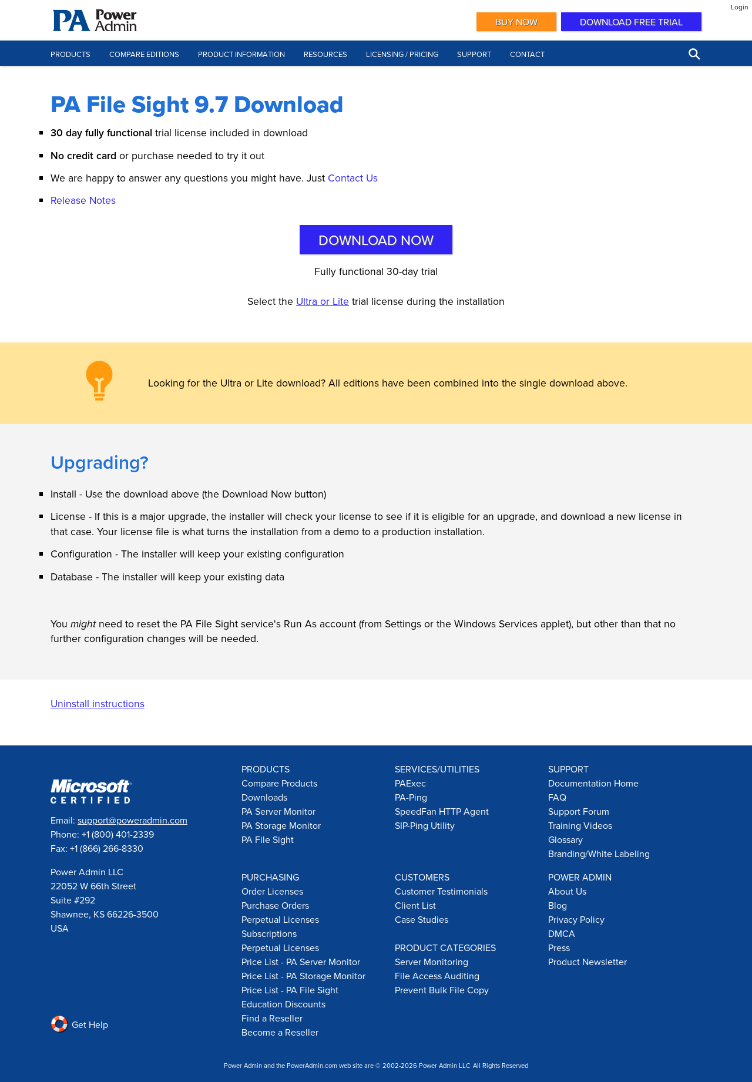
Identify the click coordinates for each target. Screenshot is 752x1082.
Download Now (376, 240)
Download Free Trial (631, 21)
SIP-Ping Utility (425, 825)
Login (739, 7)
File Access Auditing (437, 975)
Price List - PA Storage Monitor (303, 975)
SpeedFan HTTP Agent (442, 811)
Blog (557, 905)
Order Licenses (272, 891)
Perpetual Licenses (280, 919)
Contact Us (353, 177)
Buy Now (516, 21)
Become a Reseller (279, 1032)
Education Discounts (283, 1003)
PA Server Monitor (278, 811)
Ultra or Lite (322, 301)
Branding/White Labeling (599, 853)
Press (559, 947)
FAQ (557, 797)
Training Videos (580, 825)
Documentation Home (593, 783)
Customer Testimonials (441, 891)
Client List (415, 905)
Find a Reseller (272, 1018)
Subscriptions (269, 933)
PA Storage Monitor (281, 825)
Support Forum (578, 811)
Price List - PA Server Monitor (300, 961)
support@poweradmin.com (132, 820)
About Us (567, 891)
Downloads (264, 797)
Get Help (79, 1024)
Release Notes (83, 200)
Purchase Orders (275, 905)
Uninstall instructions (98, 703)
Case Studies (421, 919)
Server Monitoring (431, 961)
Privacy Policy (576, 919)
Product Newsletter (587, 961)
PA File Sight (267, 839)
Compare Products (279, 783)
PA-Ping (411, 797)
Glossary (565, 839)
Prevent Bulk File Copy (442, 989)
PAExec (410, 783)
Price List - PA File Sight (289, 989)
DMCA (561, 933)
